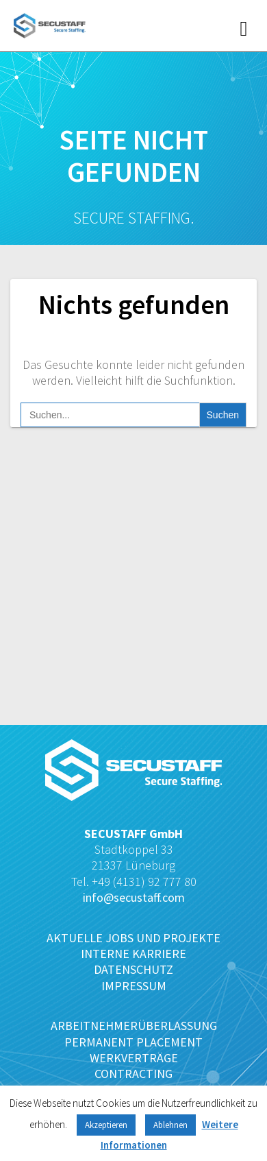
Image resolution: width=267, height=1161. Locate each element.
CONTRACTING (133, 1073)
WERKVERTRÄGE (134, 1058)
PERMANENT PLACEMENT (133, 1042)
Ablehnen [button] (170, 1125)
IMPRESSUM (133, 986)
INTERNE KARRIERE (133, 953)
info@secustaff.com (134, 897)
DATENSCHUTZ (133, 969)
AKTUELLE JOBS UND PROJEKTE (133, 938)
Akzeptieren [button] (106, 1125)
